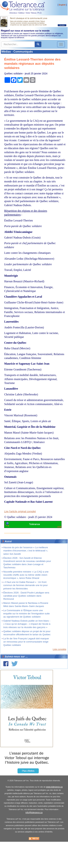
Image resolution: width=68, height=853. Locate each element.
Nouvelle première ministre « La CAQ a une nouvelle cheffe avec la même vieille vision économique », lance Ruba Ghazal (26, 574)
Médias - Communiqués (17, 51)
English (62, 5)
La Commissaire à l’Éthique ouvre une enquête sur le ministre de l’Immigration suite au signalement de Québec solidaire (26, 613)
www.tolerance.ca (54, 787)
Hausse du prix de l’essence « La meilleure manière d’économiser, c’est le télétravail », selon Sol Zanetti (25, 550)
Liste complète (59, 649)
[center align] (38, 44)
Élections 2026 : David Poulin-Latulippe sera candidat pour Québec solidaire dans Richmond (26, 595)
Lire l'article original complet (20, 511)
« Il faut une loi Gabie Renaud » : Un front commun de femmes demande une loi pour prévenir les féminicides (25, 585)
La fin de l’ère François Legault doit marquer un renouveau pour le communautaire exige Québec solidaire (26, 641)
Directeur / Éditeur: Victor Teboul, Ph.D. (25, 13)
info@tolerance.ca (34, 812)
